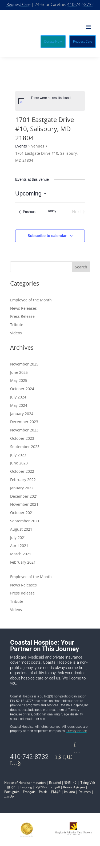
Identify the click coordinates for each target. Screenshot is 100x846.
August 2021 (21, 529)
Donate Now (53, 41)
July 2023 (18, 454)
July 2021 (18, 537)
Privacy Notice (76, 731)
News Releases (23, 308)
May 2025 (18, 380)
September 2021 (24, 520)
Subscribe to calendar (46, 236)
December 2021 (24, 496)
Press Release (22, 316)
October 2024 (22, 388)
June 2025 (19, 372)
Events (21, 146)
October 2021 (22, 512)
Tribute (16, 324)
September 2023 (24, 446)
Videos (16, 332)
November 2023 (24, 430)
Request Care (18, 4)
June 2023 (19, 463)
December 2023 (24, 421)
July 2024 (18, 397)
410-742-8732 (80, 4)
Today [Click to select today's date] (51, 211)
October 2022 (22, 471)
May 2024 (18, 405)
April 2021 (19, 545)
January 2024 (21, 413)
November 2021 (24, 504)
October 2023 (22, 438)
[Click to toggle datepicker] (30, 193)
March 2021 (20, 553)
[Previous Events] (27, 212)
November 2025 (24, 364)
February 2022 (23, 479)
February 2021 (23, 562)
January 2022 (21, 487)
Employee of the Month (31, 299)
